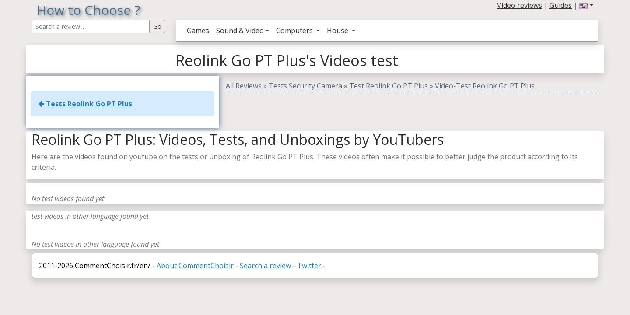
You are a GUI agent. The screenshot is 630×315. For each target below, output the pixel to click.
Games (198, 30)
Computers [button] (295, 30)
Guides (561, 5)
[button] (586, 5)
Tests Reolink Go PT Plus (85, 103)
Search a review (265, 265)
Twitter (309, 265)
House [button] (338, 30)
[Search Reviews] (91, 26)
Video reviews (519, 5)
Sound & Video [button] (240, 30)
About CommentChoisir (195, 265)
